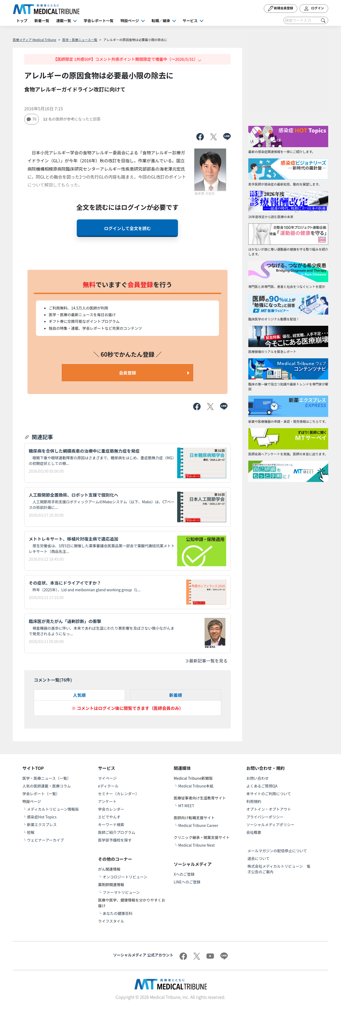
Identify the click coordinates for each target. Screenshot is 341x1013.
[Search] (305, 20)
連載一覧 (63, 20)
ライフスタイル (111, 921)
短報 (30, 832)
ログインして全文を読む (127, 228)
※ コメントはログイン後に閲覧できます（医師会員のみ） (128, 708)
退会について (258, 858)
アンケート (107, 801)
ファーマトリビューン (121, 892)
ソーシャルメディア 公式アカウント (143, 955)
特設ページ (129, 20)
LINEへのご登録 (187, 882)
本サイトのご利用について (268, 793)
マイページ (107, 778)
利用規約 (253, 801)
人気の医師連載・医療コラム (46, 786)
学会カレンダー (111, 809)
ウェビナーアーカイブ (45, 840)
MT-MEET (186, 805)
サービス (190, 20)
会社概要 (253, 832)
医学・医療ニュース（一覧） (46, 778)
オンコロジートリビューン (125, 876)
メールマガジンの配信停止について (277, 850)
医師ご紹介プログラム (116, 832)
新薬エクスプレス (42, 824)
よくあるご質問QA (262, 786)
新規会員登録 (280, 9)
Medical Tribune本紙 (195, 786)
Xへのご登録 (184, 874)
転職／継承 (161, 20)
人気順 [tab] (79, 695)
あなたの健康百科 (117, 913)
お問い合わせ (257, 778)
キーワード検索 (111, 824)
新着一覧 (41, 20)
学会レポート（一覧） (41, 793)
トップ (21, 20)
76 (31, 119)
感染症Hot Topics (41, 816)
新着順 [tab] (175, 695)
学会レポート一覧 (98, 20)
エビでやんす (109, 816)
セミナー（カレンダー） (118, 793)
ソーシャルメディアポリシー (270, 824)
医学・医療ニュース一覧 (79, 39)
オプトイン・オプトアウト (268, 809)
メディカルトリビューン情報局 (53, 809)
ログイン (314, 9)
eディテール (108, 786)
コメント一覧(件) (53, 680)
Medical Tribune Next (196, 845)
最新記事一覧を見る (206, 660)
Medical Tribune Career (198, 825)
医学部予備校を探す (115, 840)
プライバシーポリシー (265, 816)
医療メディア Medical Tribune (34, 39)
